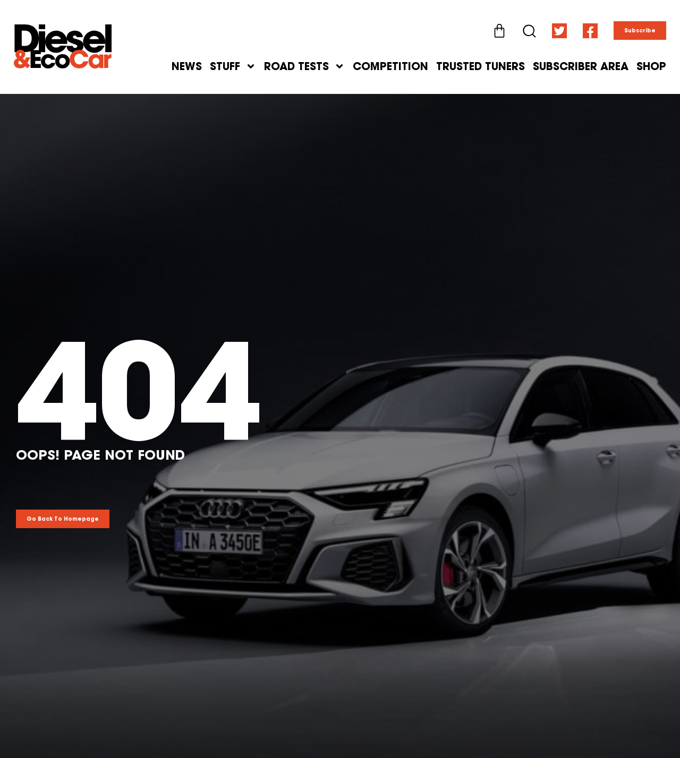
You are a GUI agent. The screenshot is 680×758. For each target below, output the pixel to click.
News (187, 66)
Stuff (233, 66)
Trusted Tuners (480, 66)
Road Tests (304, 66)
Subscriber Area (580, 66)
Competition (390, 66)
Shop (651, 66)
